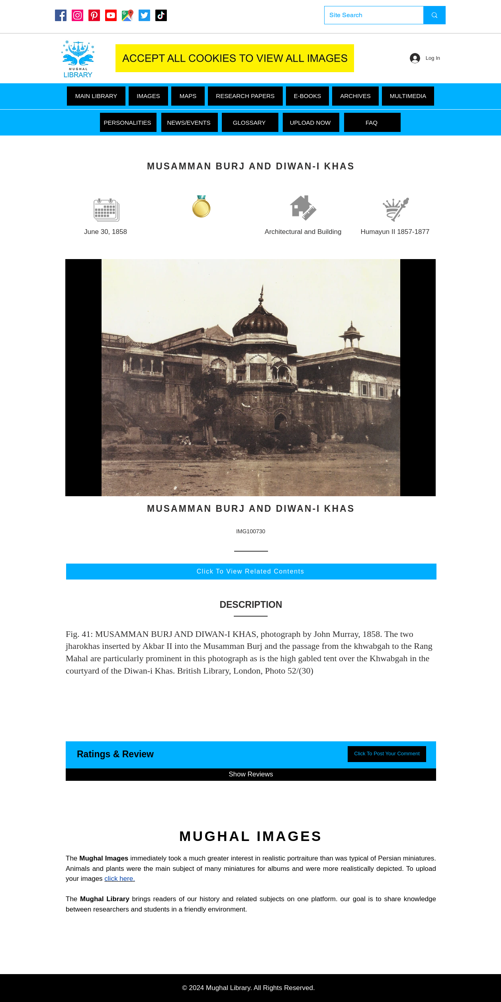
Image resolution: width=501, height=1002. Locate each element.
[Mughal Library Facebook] (61, 15)
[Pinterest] (94, 15)
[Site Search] (368, 15)
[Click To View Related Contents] (251, 572)
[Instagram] (77, 15)
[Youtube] (111, 15)
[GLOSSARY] (250, 122)
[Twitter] (144, 15)
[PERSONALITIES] (128, 122)
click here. (119, 878)
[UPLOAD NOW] (311, 122)
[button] (408, 96)
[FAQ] (372, 122)
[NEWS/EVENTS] (189, 122)
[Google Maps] (127, 15)
